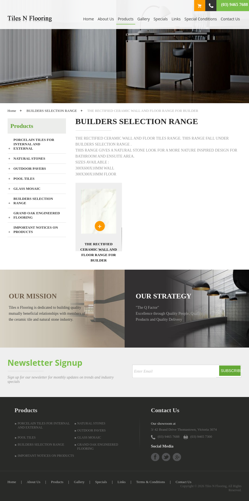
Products (126, 18)
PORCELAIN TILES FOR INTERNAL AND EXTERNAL (34, 144)
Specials (160, 18)
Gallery (143, 18)
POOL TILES (24, 179)
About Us (106, 18)
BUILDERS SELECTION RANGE (52, 111)
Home (88, 18)
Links (176, 18)
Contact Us (230, 18)
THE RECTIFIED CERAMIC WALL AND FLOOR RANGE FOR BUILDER (98, 252)
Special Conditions (200, 18)
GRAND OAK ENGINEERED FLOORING (37, 215)
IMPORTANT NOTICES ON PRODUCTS (36, 229)
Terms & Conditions (150, 482)
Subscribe (231, 370)
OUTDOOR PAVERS (30, 168)
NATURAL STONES (29, 158)
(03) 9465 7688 (234, 4)
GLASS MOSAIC (27, 189)
